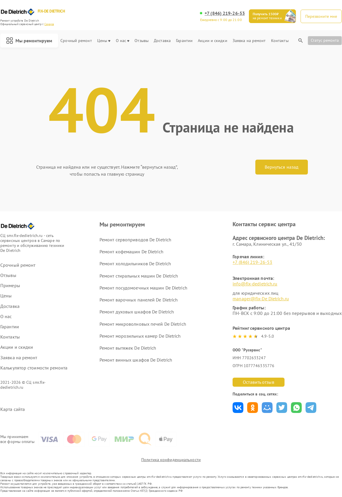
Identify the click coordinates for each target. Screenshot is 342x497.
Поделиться (238, 407)
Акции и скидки (212, 40)
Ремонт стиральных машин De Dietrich (139, 276)
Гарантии (184, 40)
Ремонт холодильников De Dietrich (135, 263)
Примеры (10, 285)
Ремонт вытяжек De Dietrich (128, 348)
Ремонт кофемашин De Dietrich (131, 251)
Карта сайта (12, 409)
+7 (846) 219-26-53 (225, 13)
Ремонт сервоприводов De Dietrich (135, 240)
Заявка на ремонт (249, 40)
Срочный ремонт (76, 40)
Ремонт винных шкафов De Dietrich (136, 360)
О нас (123, 40)
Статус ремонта (325, 40)
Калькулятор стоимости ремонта (33, 368)
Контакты (280, 40)
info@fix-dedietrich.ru (255, 284)
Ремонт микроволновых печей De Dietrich (143, 324)
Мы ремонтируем (29, 40)
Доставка (162, 40)
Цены (103, 40)
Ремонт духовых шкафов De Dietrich (137, 312)
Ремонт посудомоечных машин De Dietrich (143, 288)
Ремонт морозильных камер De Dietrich (140, 336)
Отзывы (142, 40)
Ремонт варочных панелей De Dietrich (139, 300)
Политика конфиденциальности (171, 459)
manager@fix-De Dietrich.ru (261, 298)
